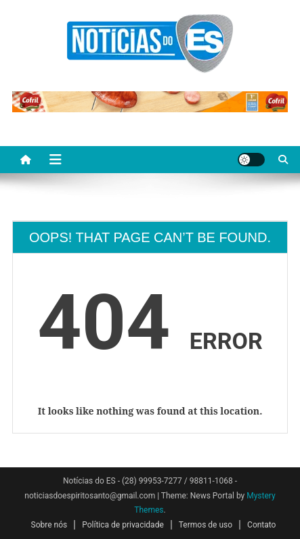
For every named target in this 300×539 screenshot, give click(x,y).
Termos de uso (205, 525)
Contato (261, 525)
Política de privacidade (123, 525)
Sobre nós (49, 525)
